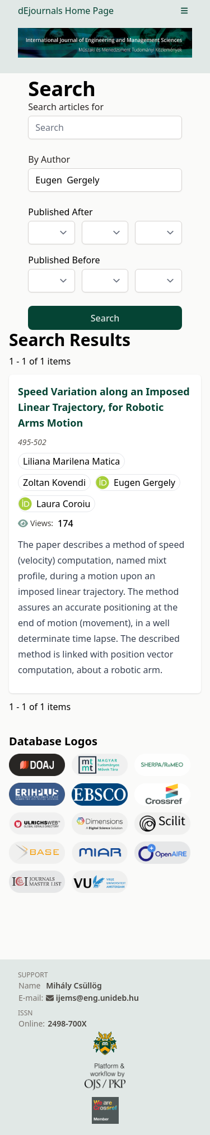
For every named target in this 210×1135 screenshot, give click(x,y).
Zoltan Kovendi (54, 482)
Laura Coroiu (63, 504)
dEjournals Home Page (66, 10)
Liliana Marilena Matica (71, 461)
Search (105, 318)
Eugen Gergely (144, 482)
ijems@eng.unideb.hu (97, 997)
